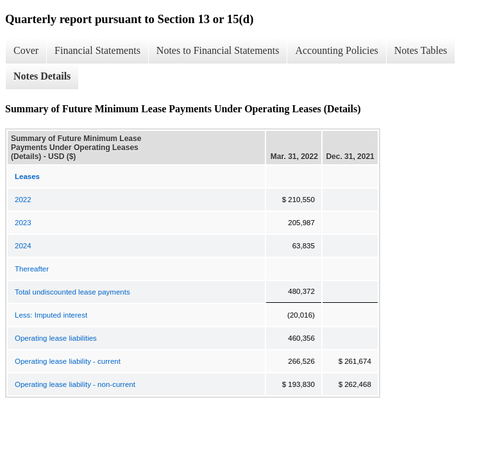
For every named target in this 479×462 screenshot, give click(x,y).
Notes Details (42, 76)
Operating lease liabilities (56, 338)
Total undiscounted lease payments (72, 292)
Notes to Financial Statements (218, 50)
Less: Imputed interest (51, 315)
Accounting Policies (336, 50)
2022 (23, 199)
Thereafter (32, 269)
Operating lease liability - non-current (75, 384)
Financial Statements (97, 50)
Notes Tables (421, 50)
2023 (23, 223)
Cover (25, 50)
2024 (23, 246)
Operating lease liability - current (68, 361)
